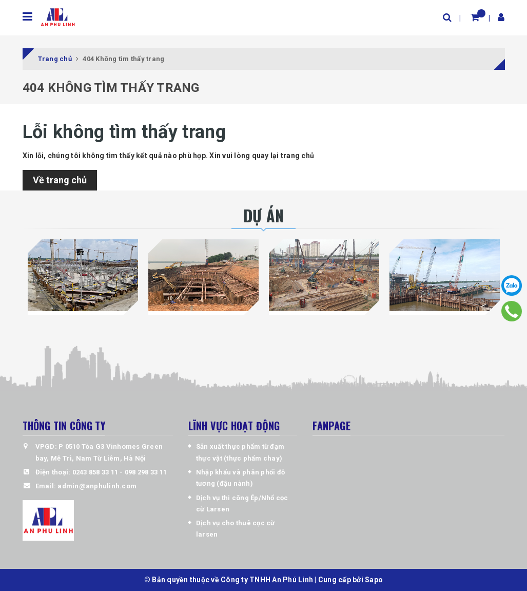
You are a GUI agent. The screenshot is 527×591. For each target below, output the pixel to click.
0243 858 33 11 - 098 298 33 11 (119, 472)
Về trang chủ (60, 180)
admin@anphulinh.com (96, 486)
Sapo (374, 580)
